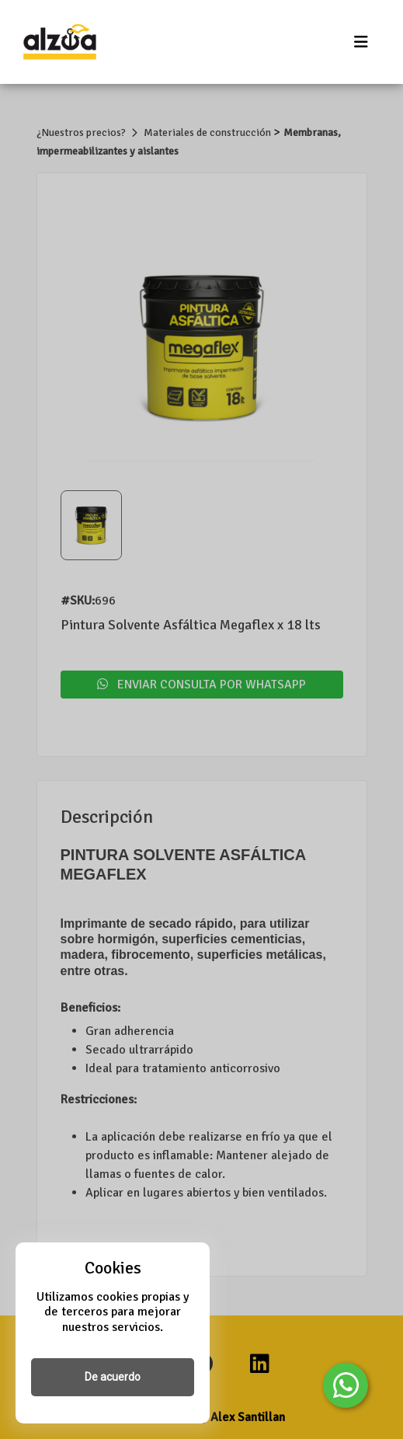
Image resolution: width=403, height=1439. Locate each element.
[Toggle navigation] (361, 42)
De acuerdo (113, 1377)
